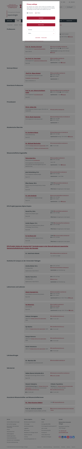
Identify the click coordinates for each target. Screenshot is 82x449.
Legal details (37, 37)
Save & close (41, 24)
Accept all (41, 18)
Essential (31, 12)
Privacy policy (44, 37)
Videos (38, 12)
